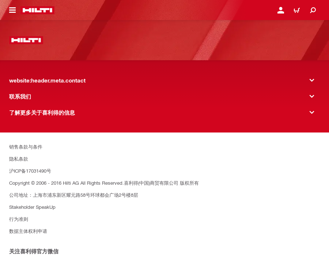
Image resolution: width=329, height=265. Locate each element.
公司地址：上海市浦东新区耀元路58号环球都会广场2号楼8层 (73, 194)
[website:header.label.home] (37, 10)
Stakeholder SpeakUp (32, 207)
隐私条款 (18, 158)
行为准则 (18, 219)
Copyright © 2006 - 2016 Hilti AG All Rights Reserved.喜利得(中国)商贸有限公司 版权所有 (104, 182)
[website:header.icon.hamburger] (12, 10)
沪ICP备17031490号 (30, 170)
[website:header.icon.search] (313, 10)
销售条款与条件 (25, 146)
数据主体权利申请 (28, 231)
